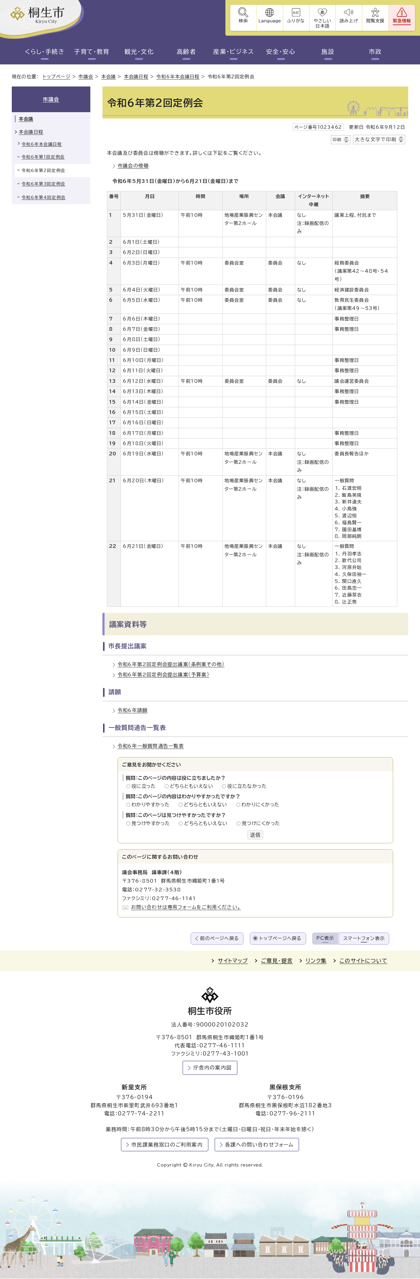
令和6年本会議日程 (177, 77)
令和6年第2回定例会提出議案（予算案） (163, 674)
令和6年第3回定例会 (43, 184)
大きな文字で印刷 (375, 139)
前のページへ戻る (219, 938)
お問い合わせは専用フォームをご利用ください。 (186, 907)
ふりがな (295, 20)
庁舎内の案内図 (212, 1067)
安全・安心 (281, 52)
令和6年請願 (132, 710)
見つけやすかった (152, 823)
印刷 (337, 140)
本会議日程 (136, 77)
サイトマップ (233, 961)
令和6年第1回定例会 (43, 157)
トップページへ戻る (281, 938)
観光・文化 (139, 52)
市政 (375, 52)
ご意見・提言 (277, 961)
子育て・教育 (92, 52)
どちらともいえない (193, 786)
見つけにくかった (261, 823)
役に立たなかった (247, 786)
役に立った (145, 786)
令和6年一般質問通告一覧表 (151, 746)
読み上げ (348, 20)
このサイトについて (363, 961)
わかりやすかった (152, 804)
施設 (327, 52)
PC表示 (325, 938)
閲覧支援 (375, 20)
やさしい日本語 (322, 23)
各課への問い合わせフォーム (259, 1144)
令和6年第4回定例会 (44, 197)
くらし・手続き (44, 52)
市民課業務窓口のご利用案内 (167, 1144)
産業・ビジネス (233, 52)
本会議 (108, 77)
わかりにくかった (260, 804)
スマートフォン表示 (364, 938)
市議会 (85, 77)
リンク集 (316, 961)
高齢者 (186, 52)
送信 (255, 834)
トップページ (56, 77)
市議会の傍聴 (133, 166)
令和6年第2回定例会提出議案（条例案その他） (171, 664)
